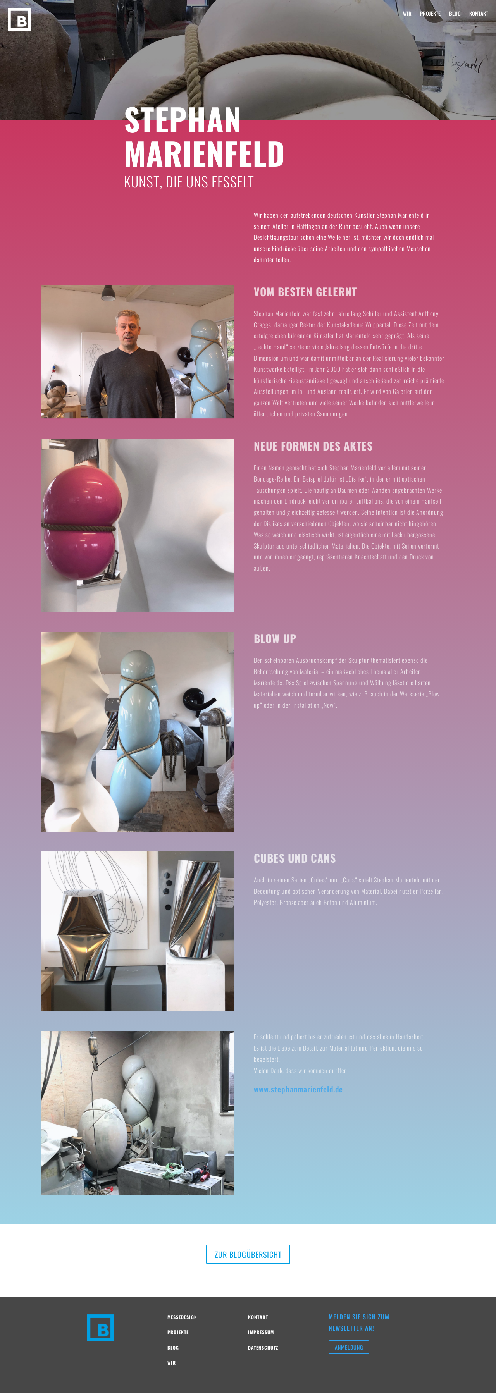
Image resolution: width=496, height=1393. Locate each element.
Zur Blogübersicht (248, 1254)
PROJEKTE (430, 14)
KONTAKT (478, 14)
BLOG (455, 14)
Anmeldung (349, 1347)
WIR (407, 14)
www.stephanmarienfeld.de (298, 1089)
